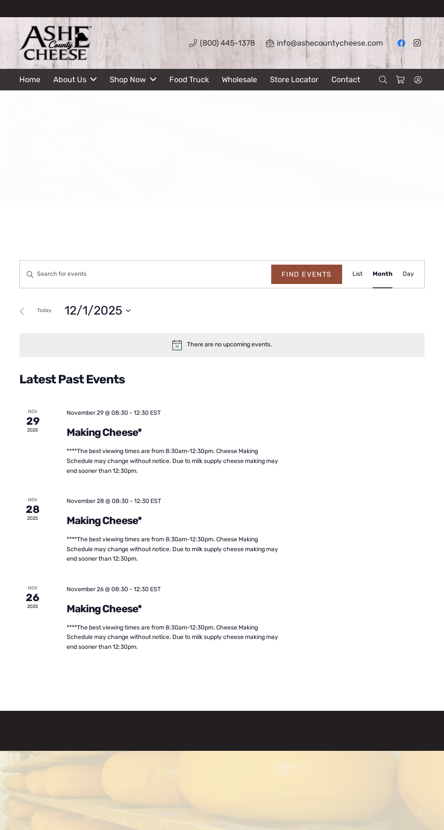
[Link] (55, 43)
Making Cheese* (104, 432)
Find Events (307, 274)
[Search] (383, 79)
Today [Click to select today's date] (44, 310)
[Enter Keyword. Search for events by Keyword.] (145, 274)
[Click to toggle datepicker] (97, 310)
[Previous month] (21, 311)
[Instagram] (417, 43)
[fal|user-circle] (419, 79)
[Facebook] (401, 43)
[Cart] (400, 79)
